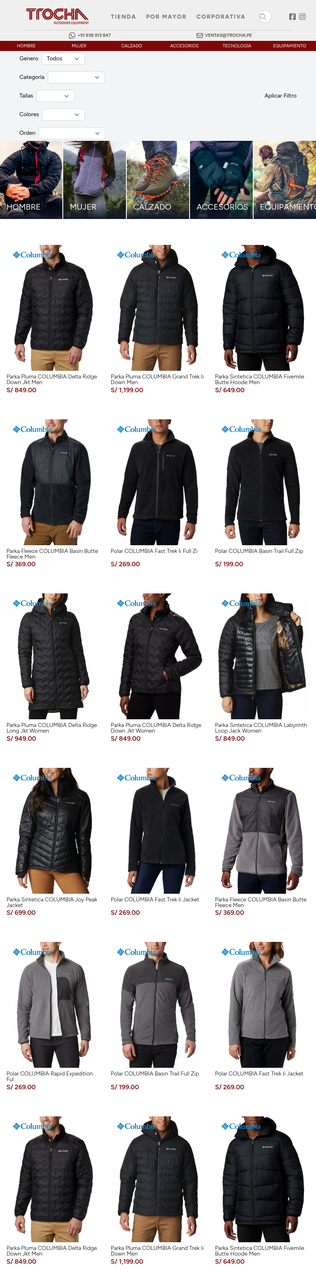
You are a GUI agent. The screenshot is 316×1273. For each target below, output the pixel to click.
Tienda (124, 16)
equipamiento (289, 46)
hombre (26, 46)
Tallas (26, 95)
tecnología (237, 46)
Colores (29, 114)
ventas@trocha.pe (228, 35)
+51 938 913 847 (94, 35)
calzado (131, 46)
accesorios (184, 46)
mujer (79, 46)
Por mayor (166, 16)
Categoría (32, 77)
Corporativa (221, 16)
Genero (28, 58)
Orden (27, 133)
